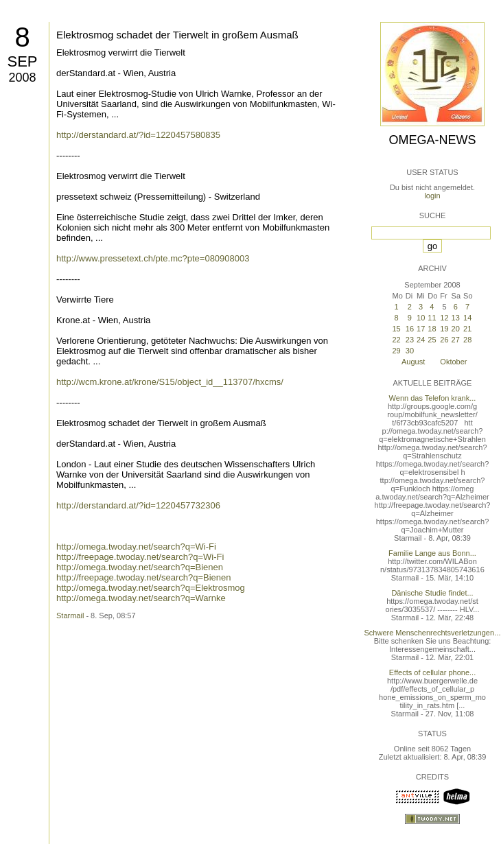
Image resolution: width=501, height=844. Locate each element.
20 (456, 329)
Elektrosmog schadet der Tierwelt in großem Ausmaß (177, 34)
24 (421, 340)
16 (410, 329)
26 (444, 340)
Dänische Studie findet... (432, 593)
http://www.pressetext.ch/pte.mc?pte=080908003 (152, 258)
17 (421, 329)
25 (432, 340)
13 (456, 318)
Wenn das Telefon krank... (432, 398)
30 (410, 351)
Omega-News (432, 140)
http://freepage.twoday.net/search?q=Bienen (143, 577)
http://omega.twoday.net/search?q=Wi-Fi (136, 546)
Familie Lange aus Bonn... (432, 553)
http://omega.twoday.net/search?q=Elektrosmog (150, 588)
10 (421, 318)
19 (444, 329)
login (432, 195)
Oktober (453, 361)
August (413, 361)
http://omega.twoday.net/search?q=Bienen (139, 567)
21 (467, 329)
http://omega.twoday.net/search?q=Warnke (141, 598)
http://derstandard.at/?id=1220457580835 (138, 135)
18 (432, 329)
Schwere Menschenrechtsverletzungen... (432, 633)
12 (444, 318)
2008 (22, 77)
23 (410, 340)
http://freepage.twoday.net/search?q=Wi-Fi (140, 557)
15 (396, 329)
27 (456, 340)
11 (432, 318)
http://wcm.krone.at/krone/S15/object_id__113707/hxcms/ (169, 382)
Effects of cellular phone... (432, 672)
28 (467, 340)
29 (396, 351)
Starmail (70, 615)
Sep (22, 61)
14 (467, 318)
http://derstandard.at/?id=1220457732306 (138, 505)
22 (396, 340)
